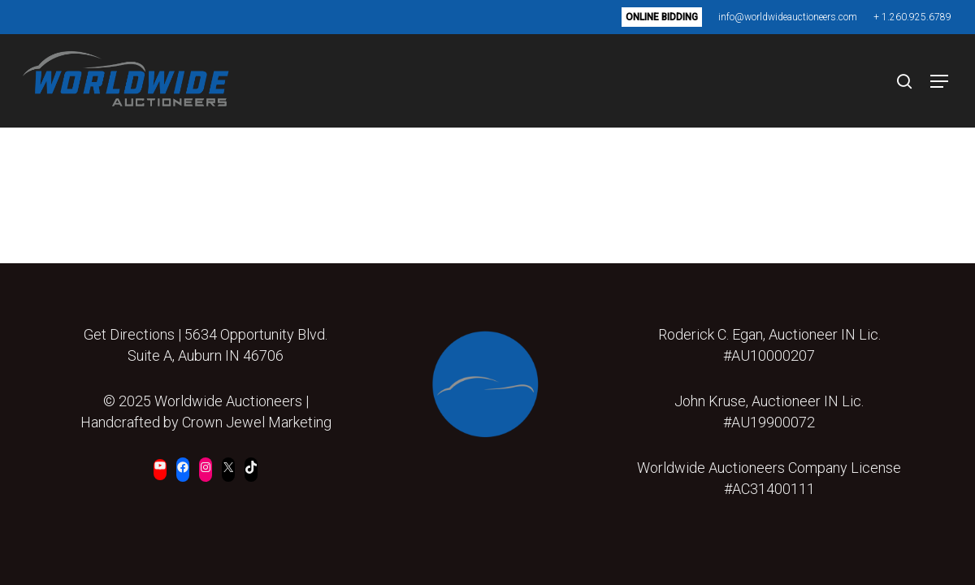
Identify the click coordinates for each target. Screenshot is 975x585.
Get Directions (129, 334)
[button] (933, 81)
